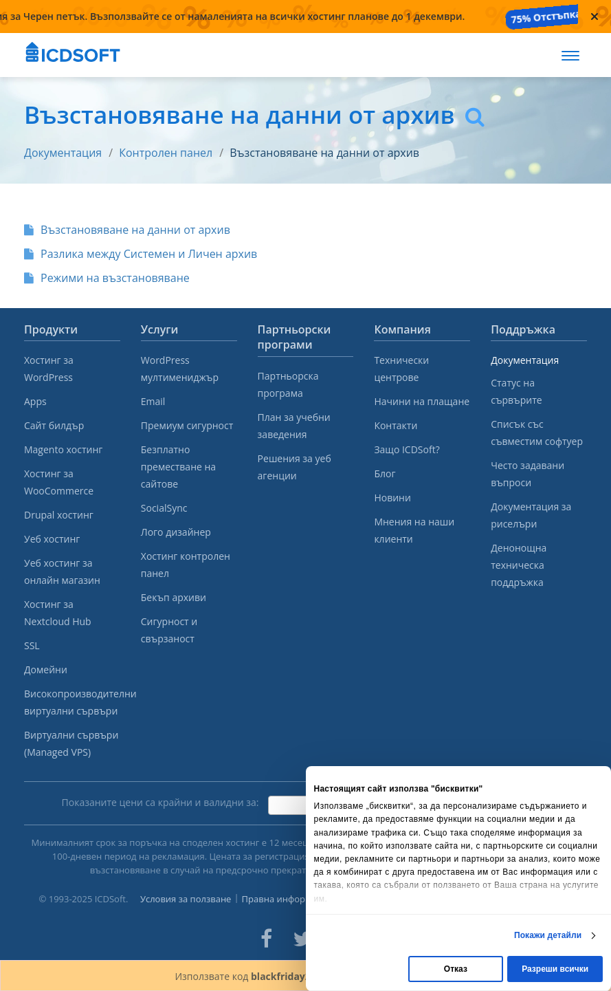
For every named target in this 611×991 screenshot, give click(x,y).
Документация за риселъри (531, 515)
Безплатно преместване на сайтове (178, 466)
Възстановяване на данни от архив (324, 152)
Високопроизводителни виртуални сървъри (72, 702)
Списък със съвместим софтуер (537, 432)
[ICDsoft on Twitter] (302, 938)
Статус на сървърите (516, 391)
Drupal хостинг (58, 514)
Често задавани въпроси (527, 474)
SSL (32, 645)
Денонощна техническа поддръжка (518, 565)
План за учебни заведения (294, 426)
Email (153, 401)
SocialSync (164, 507)
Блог (384, 473)
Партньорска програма (288, 384)
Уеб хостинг (52, 538)
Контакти (395, 425)
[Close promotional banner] (594, 16)
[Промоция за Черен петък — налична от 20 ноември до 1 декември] (289, 16)
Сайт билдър (54, 425)
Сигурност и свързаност (169, 630)
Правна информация (287, 899)
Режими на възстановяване (107, 277)
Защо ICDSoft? (406, 449)
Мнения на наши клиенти (414, 530)
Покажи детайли (547, 935)
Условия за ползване (186, 899)
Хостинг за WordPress (49, 368)
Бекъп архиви (173, 597)
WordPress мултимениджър (180, 368)
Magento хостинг (63, 449)
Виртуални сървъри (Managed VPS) (71, 743)
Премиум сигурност (187, 425)
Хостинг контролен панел (185, 564)
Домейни (45, 669)
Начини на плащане (421, 401)
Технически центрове (401, 368)
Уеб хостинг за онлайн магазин (62, 571)
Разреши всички (555, 969)
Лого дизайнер (176, 531)
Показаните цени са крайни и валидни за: (160, 802)
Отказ (455, 969)
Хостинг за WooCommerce (58, 482)
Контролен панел (165, 152)
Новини (392, 497)
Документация (63, 152)
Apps (35, 401)
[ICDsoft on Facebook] (266, 938)
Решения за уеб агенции (294, 467)
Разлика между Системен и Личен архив (140, 253)
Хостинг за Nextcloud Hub (57, 613)
